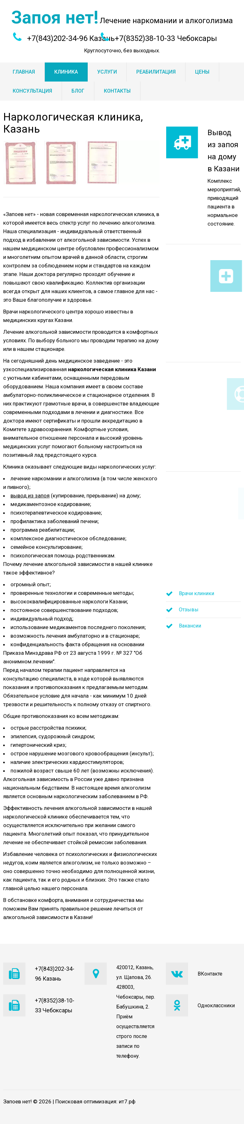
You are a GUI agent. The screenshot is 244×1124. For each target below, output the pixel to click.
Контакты (117, 91)
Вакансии (190, 626)
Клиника (66, 72)
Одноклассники (216, 1005)
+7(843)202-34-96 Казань (71, 38)
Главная (24, 72)
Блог (78, 91)
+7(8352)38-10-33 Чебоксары (166, 38)
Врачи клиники (196, 593)
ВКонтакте (210, 974)
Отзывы (189, 610)
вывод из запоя (30, 495)
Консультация (32, 91)
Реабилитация (156, 72)
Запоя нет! (54, 17)
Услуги (107, 72)
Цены (202, 72)
